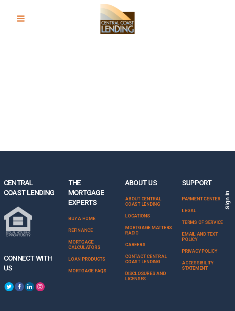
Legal (189, 210)
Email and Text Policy (200, 236)
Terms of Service (202, 222)
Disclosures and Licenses (145, 276)
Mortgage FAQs (87, 270)
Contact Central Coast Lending (146, 259)
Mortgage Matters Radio (148, 230)
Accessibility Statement (197, 265)
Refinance (80, 230)
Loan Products (86, 259)
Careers (135, 244)
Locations (137, 216)
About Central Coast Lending (143, 201)
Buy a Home (82, 218)
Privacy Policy (199, 251)
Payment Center (201, 199)
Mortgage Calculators (84, 244)
